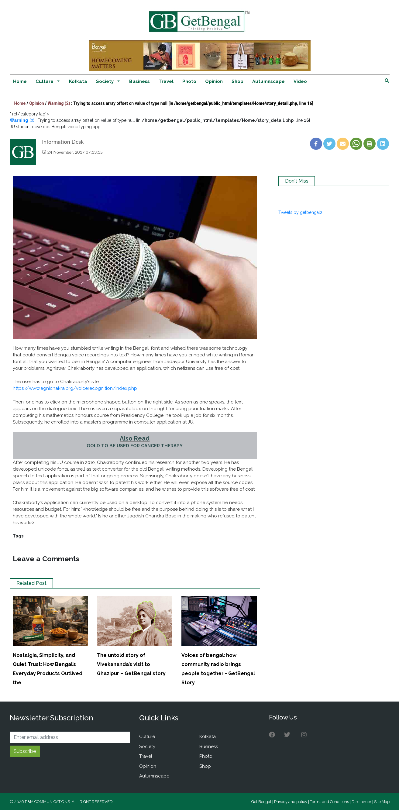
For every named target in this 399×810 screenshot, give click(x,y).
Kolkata (78, 81)
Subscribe (25, 751)
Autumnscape (268, 81)
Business (139, 81)
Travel (166, 81)
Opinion (214, 81)
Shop (237, 81)
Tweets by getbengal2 (300, 212)
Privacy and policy (290, 801)
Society (105, 81)
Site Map (382, 801)
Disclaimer (361, 801)
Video (300, 81)
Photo (189, 81)
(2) (59, 103)
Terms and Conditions (329, 801)
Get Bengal (261, 801)
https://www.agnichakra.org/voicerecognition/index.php (75, 388)
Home (20, 81)
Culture (44, 81)
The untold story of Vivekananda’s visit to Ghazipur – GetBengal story (131, 664)
